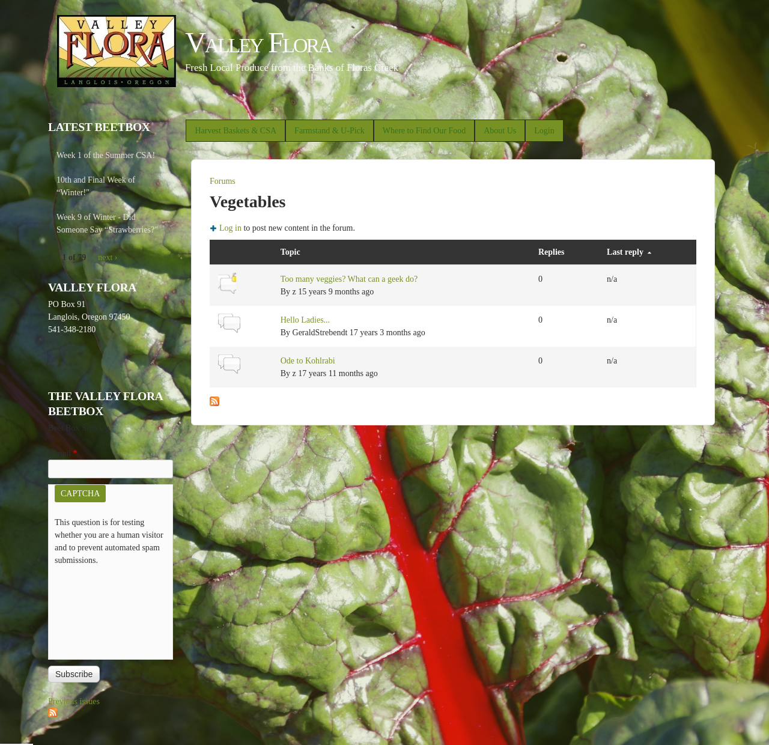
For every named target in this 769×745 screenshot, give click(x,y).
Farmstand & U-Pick (329, 130)
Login (544, 130)
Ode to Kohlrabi (308, 360)
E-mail (63, 453)
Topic (290, 252)
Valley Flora (258, 42)
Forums (223, 181)
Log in (230, 228)
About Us (500, 130)
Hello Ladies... (305, 319)
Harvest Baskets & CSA (235, 130)
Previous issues (74, 701)
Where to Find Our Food (424, 130)
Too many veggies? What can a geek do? (349, 279)
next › (107, 257)
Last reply (629, 252)
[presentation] (104, 610)
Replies (551, 252)
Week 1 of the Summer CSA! (105, 155)
